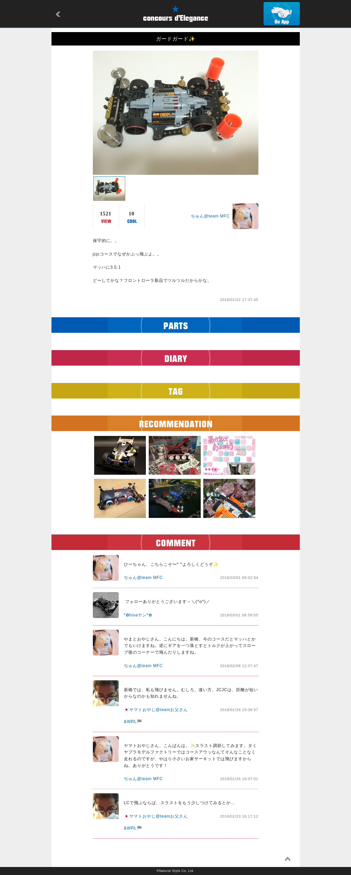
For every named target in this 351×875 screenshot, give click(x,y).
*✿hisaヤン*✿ (138, 615)
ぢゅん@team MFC (210, 216)
